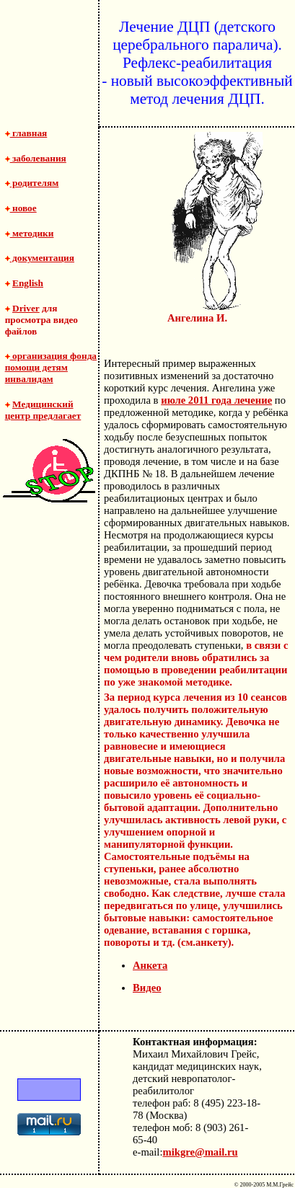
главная (26, 133)
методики (29, 233)
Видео (147, 987)
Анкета (150, 965)
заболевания (35, 158)
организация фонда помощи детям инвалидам (51, 367)
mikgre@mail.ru (200, 1152)
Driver (26, 308)
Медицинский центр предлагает (43, 410)
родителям (32, 182)
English (27, 283)
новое (21, 208)
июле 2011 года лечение (216, 400)
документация (39, 257)
